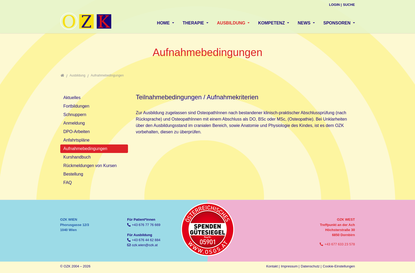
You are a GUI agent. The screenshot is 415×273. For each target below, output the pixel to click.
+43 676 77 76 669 (146, 225)
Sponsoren (337, 23)
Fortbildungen (76, 106)
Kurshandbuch (77, 157)
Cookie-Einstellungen (339, 266)
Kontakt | (273, 266)
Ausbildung (231, 23)
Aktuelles (72, 97)
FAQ (67, 182)
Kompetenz (272, 23)
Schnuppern (74, 114)
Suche (349, 5)
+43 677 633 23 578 (339, 244)
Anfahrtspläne (76, 140)
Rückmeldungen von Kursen (90, 165)
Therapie (194, 23)
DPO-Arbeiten (76, 131)
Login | (335, 5)
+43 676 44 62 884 (146, 240)
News (304, 23)
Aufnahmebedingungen (85, 148)
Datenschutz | (311, 266)
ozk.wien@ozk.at (145, 245)
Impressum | (290, 266)
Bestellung (73, 174)
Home (164, 23)
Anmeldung (74, 123)
